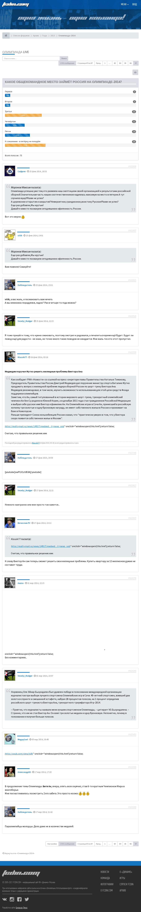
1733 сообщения (67, 63)
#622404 (132, 166)
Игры (122, 878)
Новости (105, 872)
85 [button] (125, 63)
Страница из (85, 63)
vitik (20, 235)
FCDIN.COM (15, 4)
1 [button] (104, 63)
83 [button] (115, 63)
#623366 (132, 453)
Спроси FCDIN (126, 884)
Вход (134, 4)
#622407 (132, 230)
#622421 (132, 280)
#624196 (132, 578)
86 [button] (131, 63)
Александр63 (24, 772)
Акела (21, 583)
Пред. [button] (98, 63)
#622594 (132, 352)
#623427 (132, 485)
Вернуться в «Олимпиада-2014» (18, 853)
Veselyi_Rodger (25, 321)
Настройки (52, 844)
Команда (105, 878)
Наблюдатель (25, 285)
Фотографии (107, 884)
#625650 (132, 734)
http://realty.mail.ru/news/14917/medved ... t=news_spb (34, 426)
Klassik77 (22, 357)
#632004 (132, 767)
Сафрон (22, 171)
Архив (123, 890)
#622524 (132, 316)
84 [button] (120, 63)
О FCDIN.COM (107, 890)
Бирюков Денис (21, 908)
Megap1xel (23, 739)
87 (136, 63)
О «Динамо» (126, 872)
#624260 (132, 671)
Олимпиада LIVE (15, 52)
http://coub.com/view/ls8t (19, 753)
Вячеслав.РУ (24, 523)
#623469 (132, 518)
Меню (125, 4)
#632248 (132, 807)
